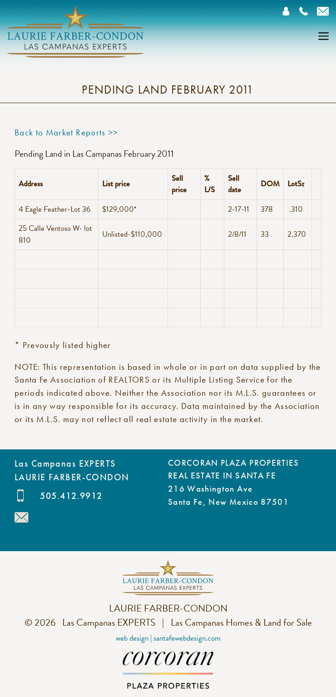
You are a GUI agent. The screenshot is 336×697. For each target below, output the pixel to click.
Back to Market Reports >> (67, 132)
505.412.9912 (71, 496)
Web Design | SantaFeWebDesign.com (168, 638)
